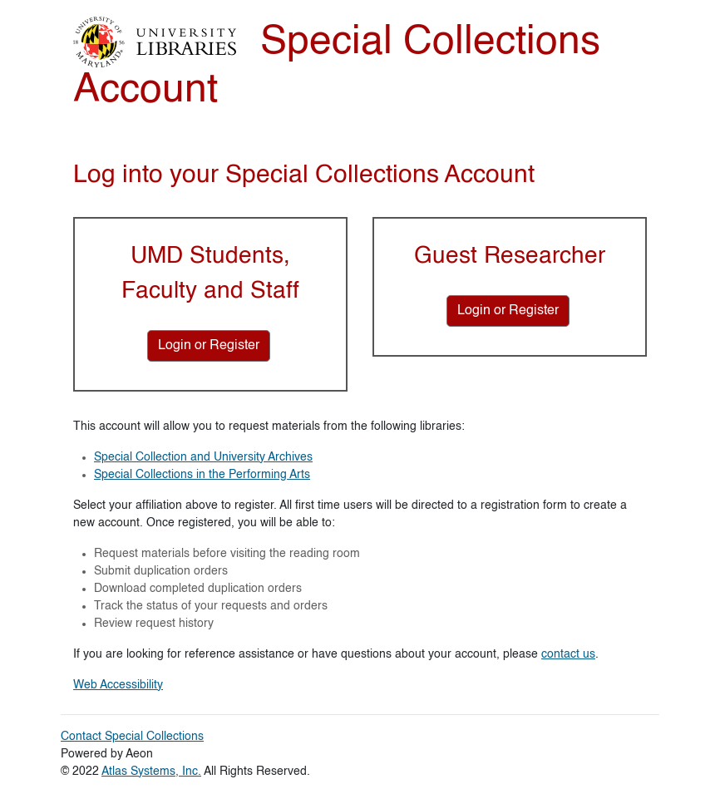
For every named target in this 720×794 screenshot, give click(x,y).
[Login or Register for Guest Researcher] (508, 311)
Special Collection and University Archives (203, 457)
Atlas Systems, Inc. (151, 771)
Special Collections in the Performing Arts (202, 475)
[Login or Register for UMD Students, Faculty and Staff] (208, 346)
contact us (568, 654)
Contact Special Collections (132, 736)
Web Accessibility (118, 685)
